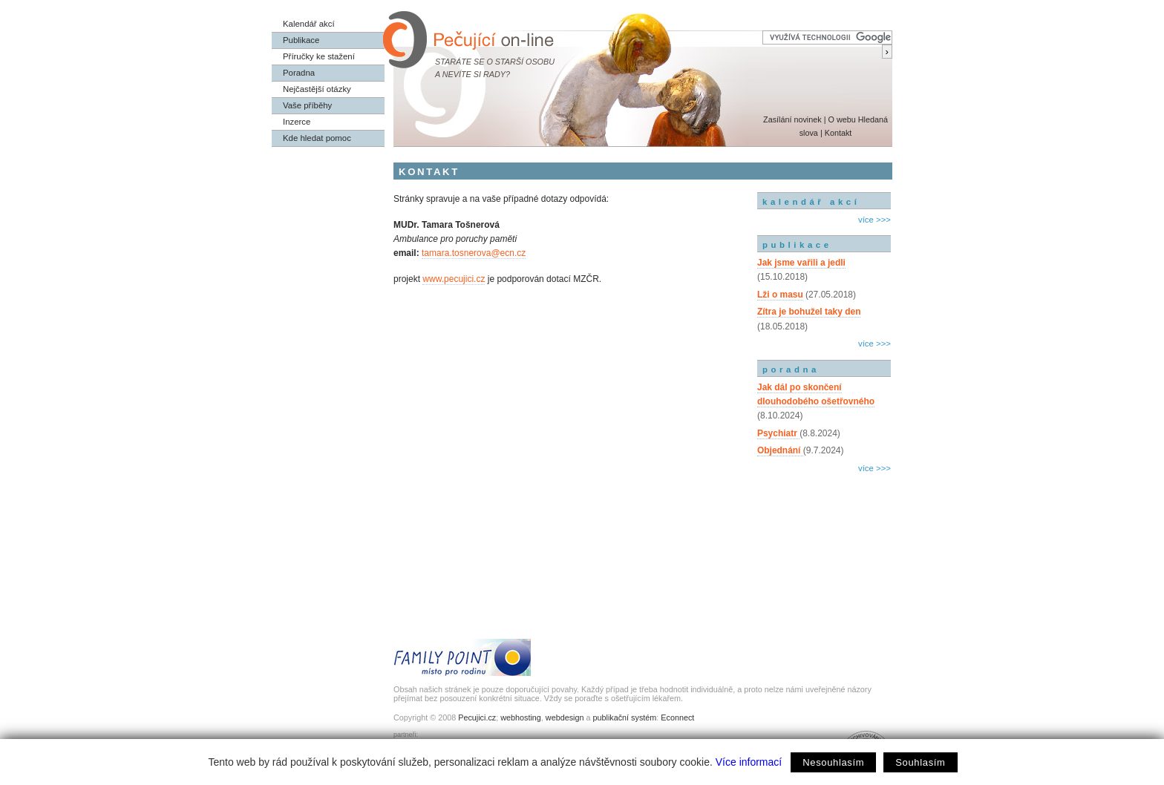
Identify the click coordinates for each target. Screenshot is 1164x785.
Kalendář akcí (309, 23)
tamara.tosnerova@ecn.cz (474, 253)
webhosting (520, 717)
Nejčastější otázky (317, 89)
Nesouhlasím (833, 762)
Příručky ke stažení (319, 56)
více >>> (874, 219)
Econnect (677, 717)
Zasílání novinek (792, 119)
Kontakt (838, 132)
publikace (797, 244)
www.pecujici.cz (453, 279)
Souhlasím (920, 762)
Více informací (749, 762)
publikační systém (624, 717)
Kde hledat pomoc (317, 138)
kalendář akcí (811, 201)
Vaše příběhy (307, 105)
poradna (791, 369)
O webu (841, 119)
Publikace (301, 40)
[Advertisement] (824, 540)
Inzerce (296, 121)
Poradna (299, 72)
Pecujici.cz (477, 717)
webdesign (565, 717)
